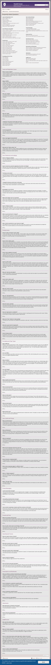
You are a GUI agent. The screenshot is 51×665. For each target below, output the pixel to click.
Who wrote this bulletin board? (31, 58)
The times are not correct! (7, 31)
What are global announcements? (8, 61)
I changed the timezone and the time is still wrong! (11, 32)
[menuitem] (9, 9)
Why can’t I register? (6, 20)
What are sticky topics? (6, 63)
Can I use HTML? (5, 58)
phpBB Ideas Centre (6, 631)
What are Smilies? (5, 59)
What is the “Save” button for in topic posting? (10, 51)
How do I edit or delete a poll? (7, 46)
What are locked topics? (6, 64)
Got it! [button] (43, 662)
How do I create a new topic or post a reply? (10, 41)
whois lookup (30, 638)
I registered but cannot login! (7, 21)
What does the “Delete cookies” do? (8, 26)
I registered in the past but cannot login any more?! (11, 23)
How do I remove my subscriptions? (32, 50)
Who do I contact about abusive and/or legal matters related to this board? (36, 61)
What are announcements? (7, 62)
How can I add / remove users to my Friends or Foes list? (35, 36)
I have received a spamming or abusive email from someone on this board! (37, 31)
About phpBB (33, 624)
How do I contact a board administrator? (32, 62)
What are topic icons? (6, 65)
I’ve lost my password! (6, 24)
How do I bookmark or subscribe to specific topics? (34, 48)
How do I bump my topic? (7, 53)
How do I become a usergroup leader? (32, 22)
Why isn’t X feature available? (31, 59)
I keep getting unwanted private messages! (33, 29)
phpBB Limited (32, 623)
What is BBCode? (5, 57)
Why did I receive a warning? (7, 49)
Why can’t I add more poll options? (8, 45)
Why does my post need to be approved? (9, 52)
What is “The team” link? (30, 25)
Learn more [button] (9, 662)
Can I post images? (6, 60)
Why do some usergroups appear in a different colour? (35, 23)
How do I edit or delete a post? (7, 42)
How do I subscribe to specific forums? (32, 49)
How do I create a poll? (6, 44)
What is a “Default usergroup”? (31, 24)
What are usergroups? (29, 20)
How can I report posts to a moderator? (9, 50)
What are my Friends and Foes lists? (32, 35)
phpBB (21, 192)
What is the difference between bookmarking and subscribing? (36, 47)
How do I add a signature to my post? (9, 43)
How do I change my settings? (7, 29)
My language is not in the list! (7, 33)
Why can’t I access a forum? (7, 47)
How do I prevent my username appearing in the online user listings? (14, 30)
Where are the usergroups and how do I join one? (34, 21)
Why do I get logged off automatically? (9, 25)
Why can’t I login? (5, 22)
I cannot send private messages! (31, 28)
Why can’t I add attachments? (7, 48)
